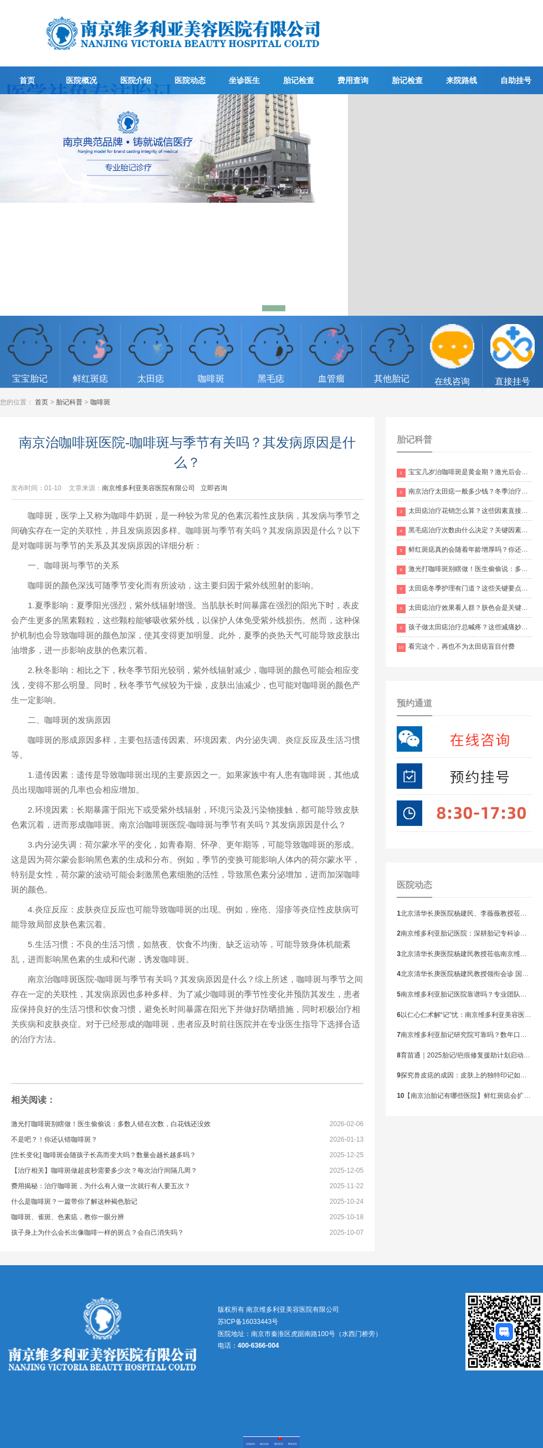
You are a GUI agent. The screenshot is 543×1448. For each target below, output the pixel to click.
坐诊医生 (244, 80)
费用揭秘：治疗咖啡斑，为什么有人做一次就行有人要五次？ (101, 1186)
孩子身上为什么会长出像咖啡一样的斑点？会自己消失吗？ (97, 1232)
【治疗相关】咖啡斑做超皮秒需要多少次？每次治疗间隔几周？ (104, 1170)
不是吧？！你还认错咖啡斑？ (54, 1139)
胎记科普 (69, 402)
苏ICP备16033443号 (248, 1322)
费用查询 (352, 80)
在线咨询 (250, 1444)
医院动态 (190, 80)
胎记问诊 (264, 1444)
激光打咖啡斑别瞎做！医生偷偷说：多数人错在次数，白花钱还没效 (111, 1124)
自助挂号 (515, 80)
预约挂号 (278, 1444)
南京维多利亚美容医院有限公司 (148, 488)
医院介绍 (135, 80)
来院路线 (461, 80)
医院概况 (81, 80)
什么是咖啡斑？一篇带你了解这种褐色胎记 (74, 1201)
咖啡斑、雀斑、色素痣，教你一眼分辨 (67, 1217)
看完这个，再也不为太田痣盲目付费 (456, 646)
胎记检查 (298, 80)
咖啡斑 (100, 402)
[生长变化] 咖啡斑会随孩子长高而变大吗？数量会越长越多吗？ (103, 1155)
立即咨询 (214, 488)
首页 (27, 80)
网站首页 (292, 1444)
